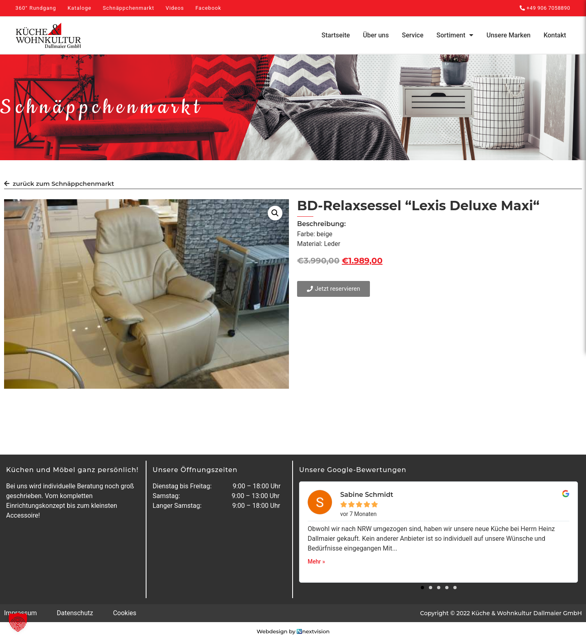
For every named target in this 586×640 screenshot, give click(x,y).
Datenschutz (75, 613)
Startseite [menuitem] (335, 35)
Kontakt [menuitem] (555, 35)
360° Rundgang (35, 8)
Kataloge (80, 8)
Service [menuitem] (413, 35)
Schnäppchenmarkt (128, 8)
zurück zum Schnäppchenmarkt (59, 183)
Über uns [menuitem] (376, 35)
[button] (275, 213)
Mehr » (316, 561)
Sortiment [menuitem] (455, 35)
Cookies (124, 613)
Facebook (208, 8)
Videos (175, 8)
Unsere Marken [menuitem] (508, 35)
